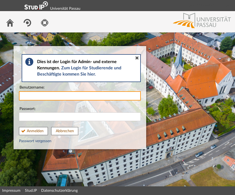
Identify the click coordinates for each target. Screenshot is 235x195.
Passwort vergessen (35, 141)
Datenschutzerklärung (59, 191)
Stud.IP (31, 191)
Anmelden (35, 131)
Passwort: (80, 114)
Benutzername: (80, 93)
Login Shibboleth (200, 5)
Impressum (11, 191)
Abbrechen (65, 131)
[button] (137, 58)
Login (228, 5)
